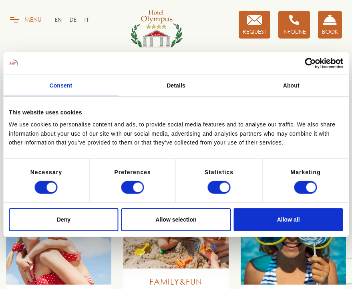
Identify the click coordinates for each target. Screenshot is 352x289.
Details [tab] (176, 85)
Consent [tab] (60, 85)
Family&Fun (175, 281)
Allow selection (175, 219)
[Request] (254, 25)
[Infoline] (294, 25)
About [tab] (291, 85)
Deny (63, 219)
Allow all (288, 219)
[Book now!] (330, 25)
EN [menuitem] (58, 19)
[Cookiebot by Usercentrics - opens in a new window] (308, 63)
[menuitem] (58, 19)
